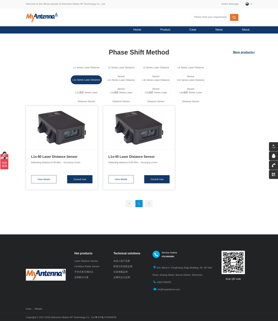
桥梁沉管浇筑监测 (122, 266)
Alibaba (38, 309)
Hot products (83, 253)
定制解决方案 (81, 277)
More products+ (244, 52)
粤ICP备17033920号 (106, 317)
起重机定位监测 (121, 277)
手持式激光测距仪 (83, 271)
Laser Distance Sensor (86, 261)
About (245, 29)
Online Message (231, 4)
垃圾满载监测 (120, 271)
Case (192, 29)
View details (43, 179)
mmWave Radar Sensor (86, 266)
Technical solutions (126, 253)
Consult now (79, 179)
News (219, 29)
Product (165, 29)
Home (137, 29)
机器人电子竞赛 (121, 261)
